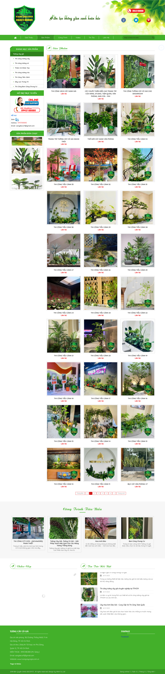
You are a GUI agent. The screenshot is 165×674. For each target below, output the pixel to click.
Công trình (62, 37)
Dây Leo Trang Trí (22, 82)
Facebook (125, 637)
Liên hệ (106, 37)
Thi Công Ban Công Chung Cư (26, 86)
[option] (28, 533)
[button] (75, 575)
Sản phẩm (45, 37)
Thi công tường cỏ (22, 63)
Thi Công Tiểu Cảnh (22, 77)
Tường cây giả (18, 54)
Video (78, 37)
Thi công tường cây (22, 59)
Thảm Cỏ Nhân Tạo (22, 68)
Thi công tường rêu (22, 72)
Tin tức (92, 37)
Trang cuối (121, 493)
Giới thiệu (29, 37)
